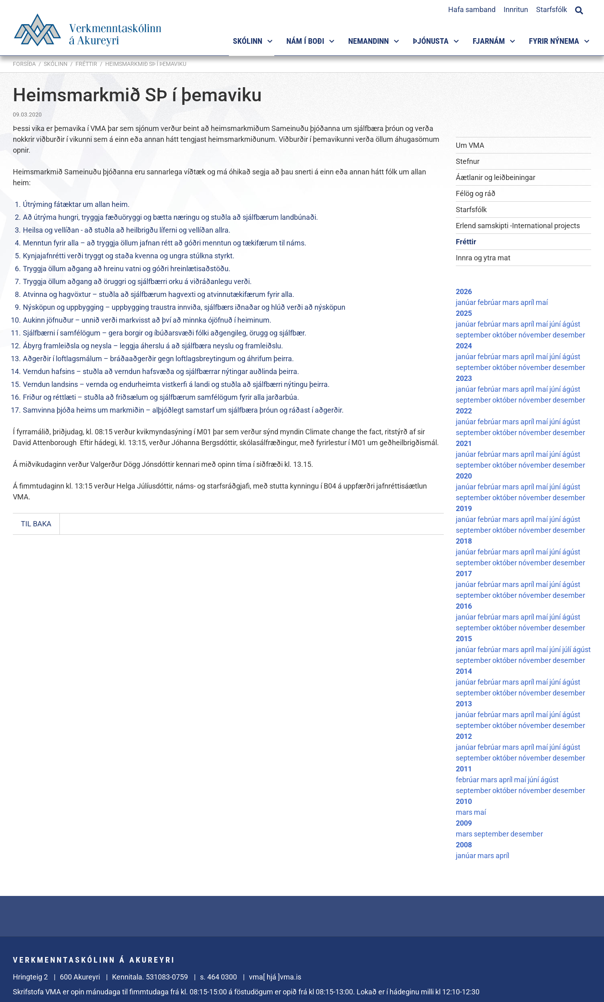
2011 (464, 769)
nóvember (535, 335)
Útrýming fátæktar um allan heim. (76, 204)
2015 (464, 638)
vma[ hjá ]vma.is (275, 977)
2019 (464, 508)
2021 (464, 443)
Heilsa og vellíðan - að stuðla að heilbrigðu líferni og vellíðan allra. (127, 230)
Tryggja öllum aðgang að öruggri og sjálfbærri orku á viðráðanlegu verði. (137, 281)
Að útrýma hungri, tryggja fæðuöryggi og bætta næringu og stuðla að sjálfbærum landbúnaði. (170, 217)
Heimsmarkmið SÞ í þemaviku (145, 64)
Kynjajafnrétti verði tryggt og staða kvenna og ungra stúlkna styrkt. (129, 256)
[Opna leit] (579, 9)
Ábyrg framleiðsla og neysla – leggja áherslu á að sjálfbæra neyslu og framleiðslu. (153, 345)
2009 (464, 823)
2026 (464, 291)
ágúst (571, 324)
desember (569, 335)
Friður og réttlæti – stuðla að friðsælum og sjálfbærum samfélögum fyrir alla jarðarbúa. (161, 397)
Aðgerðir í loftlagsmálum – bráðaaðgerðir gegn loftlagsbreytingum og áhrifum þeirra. (158, 358)
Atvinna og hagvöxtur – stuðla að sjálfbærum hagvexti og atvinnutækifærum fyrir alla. (158, 294)
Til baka (36, 523)
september (474, 335)
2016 (464, 606)
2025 (464, 313)
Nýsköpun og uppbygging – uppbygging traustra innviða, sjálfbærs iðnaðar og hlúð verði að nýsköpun (184, 307)
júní (555, 324)
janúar (466, 302)
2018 (464, 541)
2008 (464, 844)
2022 (464, 411)
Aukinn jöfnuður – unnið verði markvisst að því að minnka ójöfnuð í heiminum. (147, 320)
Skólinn (55, 64)
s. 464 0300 (218, 977)
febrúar (489, 302)
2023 (464, 378)
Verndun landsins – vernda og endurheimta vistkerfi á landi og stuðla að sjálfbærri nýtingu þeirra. (176, 384)
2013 (464, 703)
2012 (464, 736)
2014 (464, 671)
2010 (464, 801)
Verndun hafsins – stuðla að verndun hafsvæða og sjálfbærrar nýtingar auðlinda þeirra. (161, 371)
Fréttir (86, 64)
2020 (464, 476)
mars (511, 302)
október (505, 335)
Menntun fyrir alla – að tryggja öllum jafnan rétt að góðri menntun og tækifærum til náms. (164, 243)
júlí (567, 649)
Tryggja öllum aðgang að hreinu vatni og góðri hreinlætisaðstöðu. (127, 268)
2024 (464, 345)
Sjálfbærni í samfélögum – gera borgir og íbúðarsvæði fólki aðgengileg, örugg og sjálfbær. (164, 333)
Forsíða (24, 64)
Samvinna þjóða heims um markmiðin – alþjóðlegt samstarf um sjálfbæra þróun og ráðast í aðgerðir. (183, 410)
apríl (528, 302)
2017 (464, 573)
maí (542, 302)
